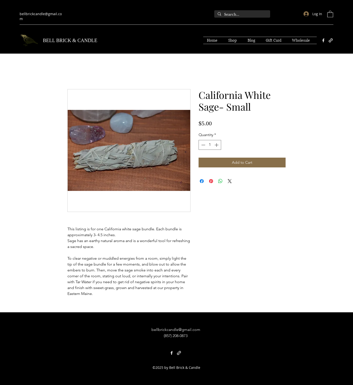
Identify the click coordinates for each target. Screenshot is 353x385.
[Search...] (242, 14)
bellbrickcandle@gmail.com (175, 329)
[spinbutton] (210, 145)
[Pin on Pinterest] (211, 181)
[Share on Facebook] (202, 181)
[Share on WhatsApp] (220, 181)
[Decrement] (202, 145)
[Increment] (217, 145)
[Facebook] (323, 40)
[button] (330, 13)
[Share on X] (230, 181)
